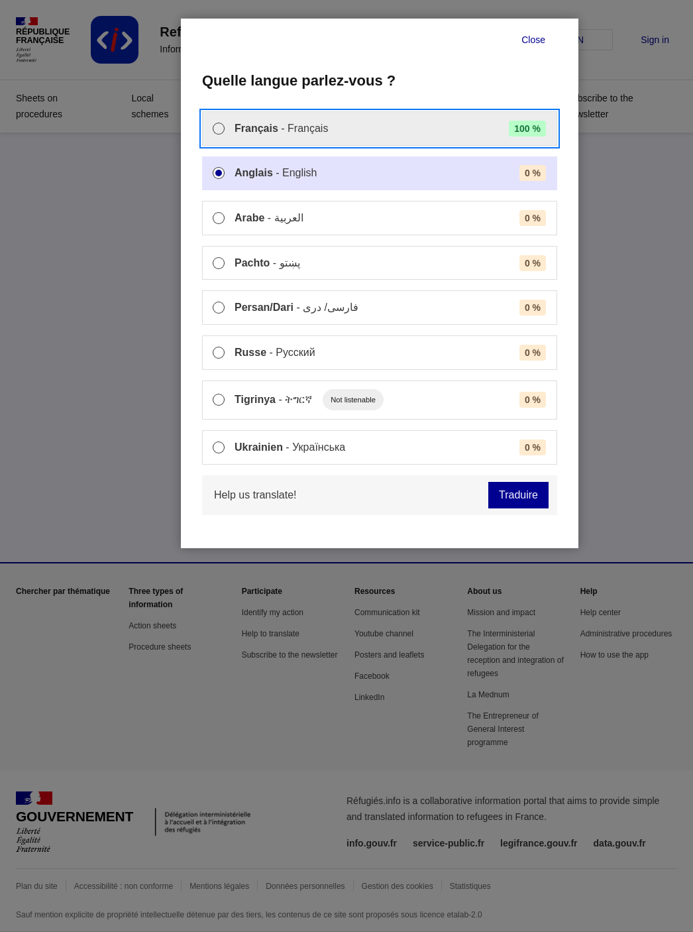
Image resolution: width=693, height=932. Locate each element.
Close (533, 39)
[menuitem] (379, 128)
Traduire (518, 494)
